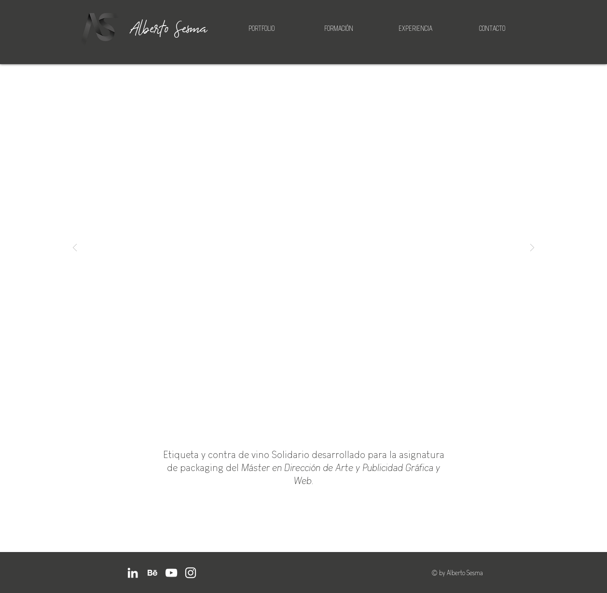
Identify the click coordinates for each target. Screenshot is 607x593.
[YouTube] (171, 573)
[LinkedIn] (132, 573)
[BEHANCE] (152, 573)
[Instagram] (190, 573)
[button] (303, 247)
